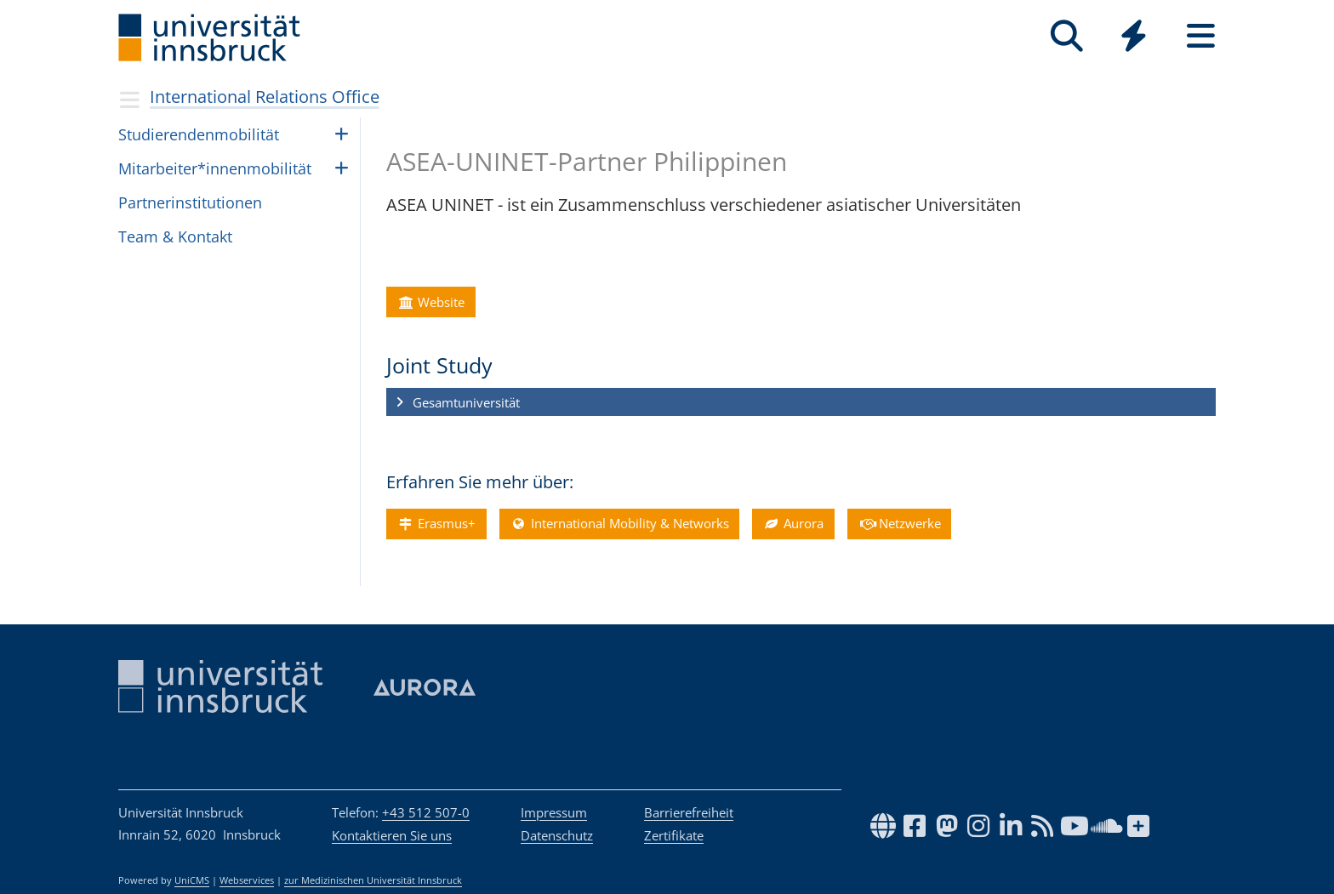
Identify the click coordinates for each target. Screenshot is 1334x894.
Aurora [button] (793, 523)
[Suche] (1066, 36)
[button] (801, 402)
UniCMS (191, 880)
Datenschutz (557, 835)
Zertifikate (674, 835)
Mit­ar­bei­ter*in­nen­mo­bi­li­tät (214, 168)
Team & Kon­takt (175, 236)
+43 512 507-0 (426, 812)
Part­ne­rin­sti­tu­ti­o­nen (190, 202)
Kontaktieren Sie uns (392, 835)
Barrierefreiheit (688, 812)
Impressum (554, 812)
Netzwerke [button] (899, 523)
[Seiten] (1200, 36)
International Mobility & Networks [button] (619, 523)
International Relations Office (264, 96)
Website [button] (430, 301)
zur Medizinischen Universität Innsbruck (373, 880)
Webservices (246, 880)
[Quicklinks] (1133, 36)
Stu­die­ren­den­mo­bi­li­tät (198, 134)
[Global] (1133, 38)
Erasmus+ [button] (436, 523)
